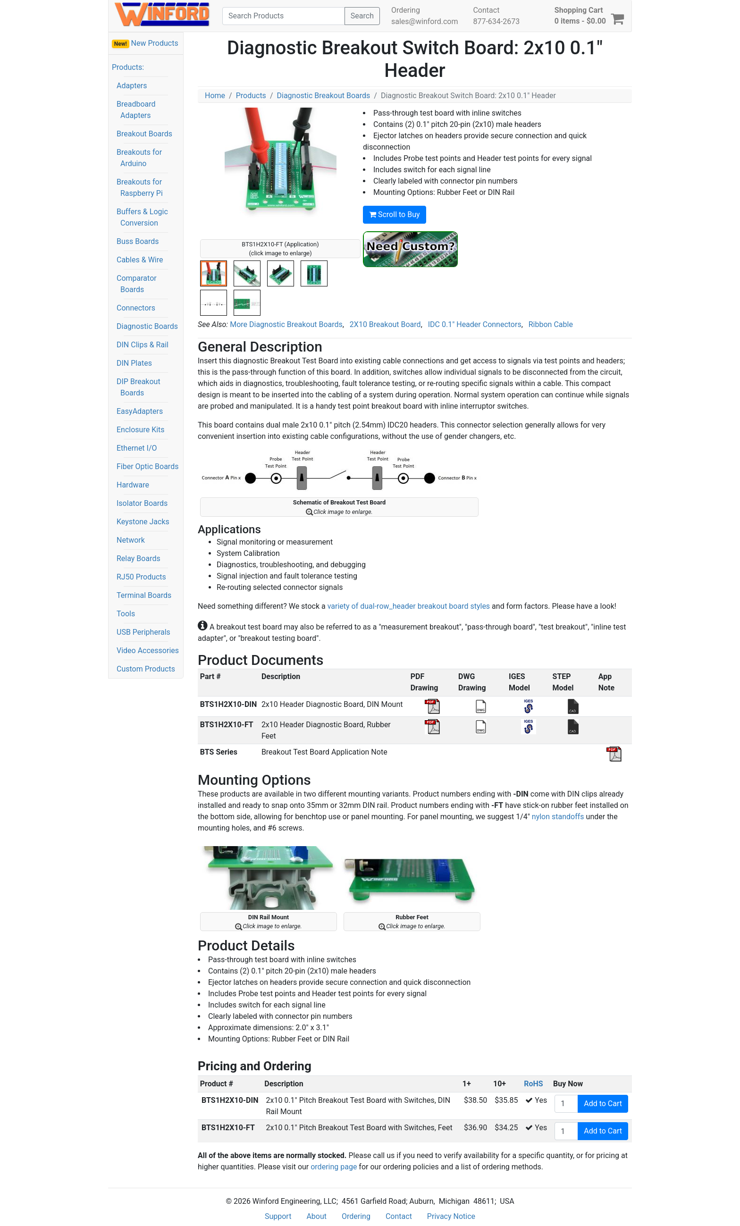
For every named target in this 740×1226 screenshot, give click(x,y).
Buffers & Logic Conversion (142, 217)
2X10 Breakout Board (385, 324)
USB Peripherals (143, 632)
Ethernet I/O (137, 448)
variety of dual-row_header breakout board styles (410, 606)
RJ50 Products (141, 576)
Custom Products (146, 668)
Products (251, 95)
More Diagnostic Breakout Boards (286, 324)
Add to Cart (603, 1103)
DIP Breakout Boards (138, 387)
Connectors (136, 307)
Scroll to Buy (394, 214)
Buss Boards (138, 241)
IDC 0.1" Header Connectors (474, 324)
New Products (145, 43)
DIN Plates (134, 363)
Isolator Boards (142, 503)
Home (215, 95)
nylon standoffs (558, 816)
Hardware (133, 484)
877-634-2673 (496, 21)
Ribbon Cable (551, 324)
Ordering (405, 10)
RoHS (533, 1083)
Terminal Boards (144, 595)
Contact (486, 10)
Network (131, 540)
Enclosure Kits (141, 429)
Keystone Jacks (143, 521)
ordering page (334, 1166)
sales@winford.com (424, 21)
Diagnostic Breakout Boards (323, 95)
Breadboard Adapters (136, 110)
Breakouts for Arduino (139, 158)
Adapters (132, 85)
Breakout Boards (144, 133)
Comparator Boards (137, 284)
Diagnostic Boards (147, 326)
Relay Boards (138, 558)
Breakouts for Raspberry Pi (140, 187)
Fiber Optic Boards (147, 466)
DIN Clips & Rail (142, 344)
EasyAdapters (140, 411)
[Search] (283, 16)
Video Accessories (148, 650)
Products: (128, 67)
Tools (126, 613)
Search (362, 15)
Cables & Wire (140, 259)
